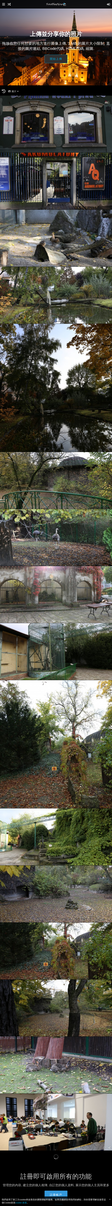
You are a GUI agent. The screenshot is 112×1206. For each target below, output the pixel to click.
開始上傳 (56, 58)
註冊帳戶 (56, 1194)
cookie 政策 (21, 1202)
